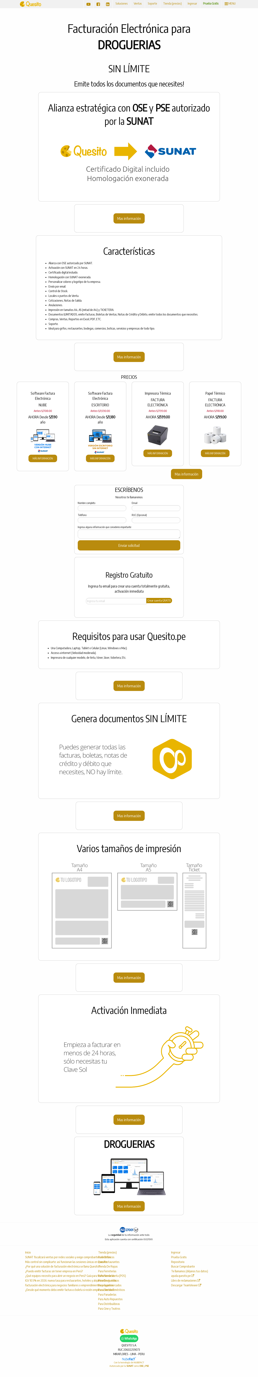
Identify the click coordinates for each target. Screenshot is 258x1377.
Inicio (28, 1252)
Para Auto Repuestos (110, 1299)
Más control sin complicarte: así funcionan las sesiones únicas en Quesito (57, 1262)
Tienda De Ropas (108, 1266)
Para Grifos (104, 1257)
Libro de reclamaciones (185, 1280)
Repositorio (177, 1262)
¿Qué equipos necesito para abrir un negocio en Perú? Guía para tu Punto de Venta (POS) (57, 1276)
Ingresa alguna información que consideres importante (104, 527)
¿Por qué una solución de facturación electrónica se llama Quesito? (57, 1266)
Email (134, 502)
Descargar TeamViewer (186, 1285)
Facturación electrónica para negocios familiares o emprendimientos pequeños (57, 1285)
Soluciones (121, 3)
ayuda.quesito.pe (182, 1276)
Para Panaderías (107, 1294)
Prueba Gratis (211, 3)
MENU (230, 3)
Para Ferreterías (107, 1271)
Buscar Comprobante (183, 1266)
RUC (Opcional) (139, 515)
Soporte (152, 3)
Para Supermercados (110, 1285)
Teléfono (82, 515)
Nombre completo (86, 502)
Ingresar (192, 3)
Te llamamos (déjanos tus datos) (189, 1271)
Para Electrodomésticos (111, 1290)
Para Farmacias (106, 1276)
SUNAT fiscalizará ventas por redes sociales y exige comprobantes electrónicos (57, 1257)
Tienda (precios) (172, 3)
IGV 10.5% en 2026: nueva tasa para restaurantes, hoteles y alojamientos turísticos (57, 1280)
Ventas (138, 3)
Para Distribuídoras (109, 1304)
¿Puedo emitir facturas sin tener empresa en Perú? (54, 1271)
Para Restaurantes (109, 1262)
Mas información (129, 218)
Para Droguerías (107, 1280)
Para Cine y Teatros (109, 1308)
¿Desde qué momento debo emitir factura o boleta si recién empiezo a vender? (57, 1290)
